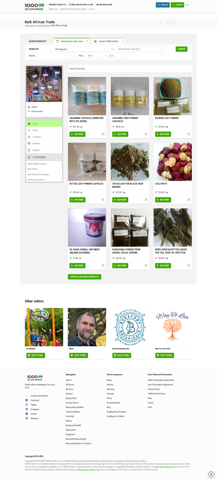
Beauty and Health (73, 425)
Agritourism (71, 430)
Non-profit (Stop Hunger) (76, 439)
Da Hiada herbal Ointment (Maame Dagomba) (84, 251)
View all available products (84, 277)
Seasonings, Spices (36, 179)
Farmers (69, 393)
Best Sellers (33, 169)
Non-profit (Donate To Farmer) (78, 443)
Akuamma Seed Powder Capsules (125, 120)
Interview (111, 389)
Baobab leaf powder (167, 118)
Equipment (70, 434)
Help (150, 398)
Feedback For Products (116, 412)
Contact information (39, 396)
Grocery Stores (72, 403)
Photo (109, 398)
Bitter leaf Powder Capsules (86, 183)
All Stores (70, 384)
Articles (110, 384)
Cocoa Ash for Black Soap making (127, 185)
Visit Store (37, 355)
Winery (69, 421)
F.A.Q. (92, 9)
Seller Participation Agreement (161, 380)
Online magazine (104, 4)
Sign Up (164, 5)
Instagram (35, 409)
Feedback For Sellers (115, 416)
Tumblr (33, 414)
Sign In (179, 5)
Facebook (35, 400)
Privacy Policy (154, 389)
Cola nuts (161, 183)
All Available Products (37, 164)
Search (181, 49)
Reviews (110, 393)
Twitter (34, 405)
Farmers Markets (73, 412)
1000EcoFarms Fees (156, 393)
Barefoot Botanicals (120, 349)
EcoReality (30, 349)
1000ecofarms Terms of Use (88, 469)
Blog (109, 407)
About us (53, 9)
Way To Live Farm (162, 349)
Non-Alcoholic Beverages (38, 174)
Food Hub (70, 416)
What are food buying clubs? (73, 9)
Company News (113, 403)
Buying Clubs (71, 398)
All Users (70, 389)
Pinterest (34, 418)
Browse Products (57, 4)
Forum (150, 403)
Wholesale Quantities (75, 407)
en (187, 5)
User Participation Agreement (160, 384)
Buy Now (79, 134)
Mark (71, 349)
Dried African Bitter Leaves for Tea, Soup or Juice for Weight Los (171, 251)
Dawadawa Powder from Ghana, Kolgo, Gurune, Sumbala (126, 251)
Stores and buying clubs (81, 4)
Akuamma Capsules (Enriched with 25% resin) (86, 120)
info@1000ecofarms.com (164, 467)
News (109, 380)
